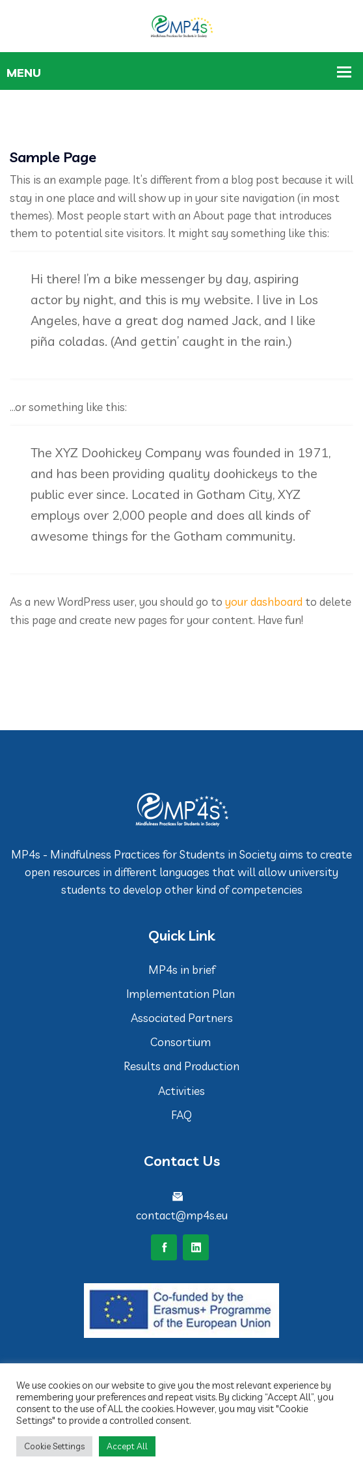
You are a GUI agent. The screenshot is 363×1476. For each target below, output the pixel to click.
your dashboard (263, 601)
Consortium (181, 1042)
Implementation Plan (181, 994)
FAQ (181, 1115)
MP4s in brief (181, 969)
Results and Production (181, 1066)
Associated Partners (182, 1018)
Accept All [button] (127, 1446)
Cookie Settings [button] (54, 1446)
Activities (181, 1091)
